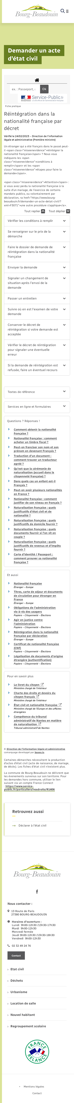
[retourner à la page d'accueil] (37, 11)
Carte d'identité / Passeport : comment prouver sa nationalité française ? (35, 558)
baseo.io (39, 752)
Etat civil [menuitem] (15, 969)
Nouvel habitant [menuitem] (21, 1015)
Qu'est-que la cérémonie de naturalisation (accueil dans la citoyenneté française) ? (34, 472)
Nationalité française (28, 583)
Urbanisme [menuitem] (17, 992)
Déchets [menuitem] (15, 980)
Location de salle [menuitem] (21, 1003)
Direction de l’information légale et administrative (36, 749)
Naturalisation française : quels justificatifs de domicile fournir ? (35, 522)
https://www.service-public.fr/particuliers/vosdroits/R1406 (29, 788)
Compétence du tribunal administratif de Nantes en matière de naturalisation (37, 720)
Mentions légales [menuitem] (34, 1086)
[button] (37, 221)
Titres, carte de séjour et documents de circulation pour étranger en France (38, 595)
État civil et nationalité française (38, 705)
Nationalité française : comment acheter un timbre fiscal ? (35, 440)
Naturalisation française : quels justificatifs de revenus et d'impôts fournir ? (37, 545)
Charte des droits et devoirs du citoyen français (34, 695)
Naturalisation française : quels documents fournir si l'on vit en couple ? (35, 533)
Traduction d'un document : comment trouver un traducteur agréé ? (35, 459)
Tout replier (34, 211)
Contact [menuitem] (37, 1093)
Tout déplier (59, 211)
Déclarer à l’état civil (29, 825)
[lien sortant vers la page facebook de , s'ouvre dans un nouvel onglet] (37, 892)
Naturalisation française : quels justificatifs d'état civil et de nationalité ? (35, 511)
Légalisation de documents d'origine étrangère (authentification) (38, 658)
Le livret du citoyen (29, 684)
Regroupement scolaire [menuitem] (26, 1026)
